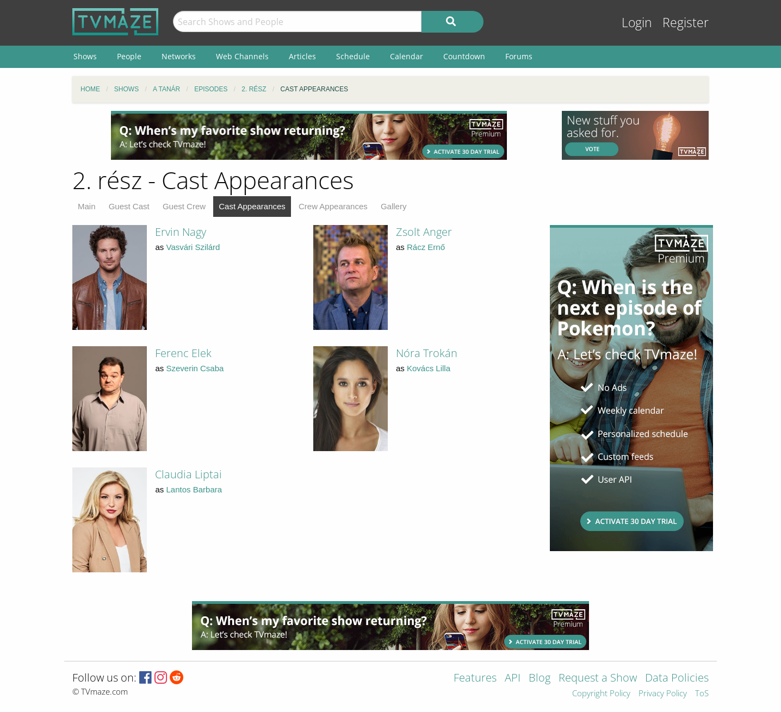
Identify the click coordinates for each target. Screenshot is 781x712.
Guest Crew (184, 206)
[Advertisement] (309, 135)
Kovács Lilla (428, 368)
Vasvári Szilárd (193, 247)
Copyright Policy (601, 693)
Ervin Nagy (180, 231)
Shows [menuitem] (85, 56)
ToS (702, 693)
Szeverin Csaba (195, 368)
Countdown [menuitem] (464, 56)
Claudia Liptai (188, 474)
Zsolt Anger (424, 231)
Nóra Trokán (426, 353)
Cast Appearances (252, 206)
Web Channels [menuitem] (242, 56)
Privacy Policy (663, 693)
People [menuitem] (129, 56)
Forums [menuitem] (518, 56)
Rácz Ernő (426, 247)
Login (637, 22)
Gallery (394, 206)
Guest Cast (129, 206)
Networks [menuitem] (179, 56)
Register (685, 22)
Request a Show (598, 678)
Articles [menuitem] (302, 56)
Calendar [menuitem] (406, 56)
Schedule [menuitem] (353, 56)
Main (87, 206)
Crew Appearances (333, 206)
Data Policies (677, 678)
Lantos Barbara (194, 489)
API (512, 678)
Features (475, 678)
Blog (539, 678)
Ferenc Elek (183, 353)
